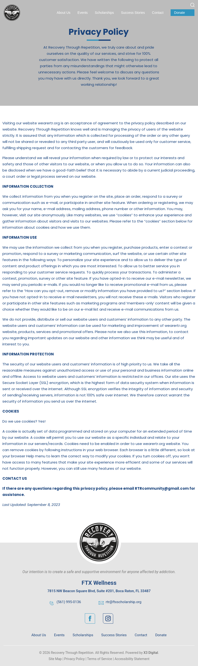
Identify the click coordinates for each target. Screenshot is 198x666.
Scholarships (104, 13)
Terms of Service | (100, 659)
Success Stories (133, 13)
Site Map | (56, 659)
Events (82, 13)
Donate (179, 13)
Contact (157, 13)
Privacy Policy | (75, 659)
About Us (64, 13)
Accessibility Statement (132, 659)
